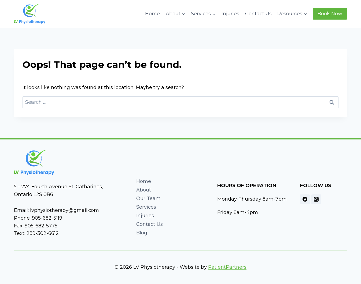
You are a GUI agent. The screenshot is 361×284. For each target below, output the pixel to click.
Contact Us (258, 14)
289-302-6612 (43, 233)
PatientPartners (227, 267)
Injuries (230, 14)
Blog (141, 233)
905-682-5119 (47, 218)
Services (146, 207)
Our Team (148, 198)
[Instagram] (316, 199)
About (143, 190)
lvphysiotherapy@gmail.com (64, 210)
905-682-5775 (41, 226)
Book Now (330, 14)
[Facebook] (305, 199)
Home (152, 14)
